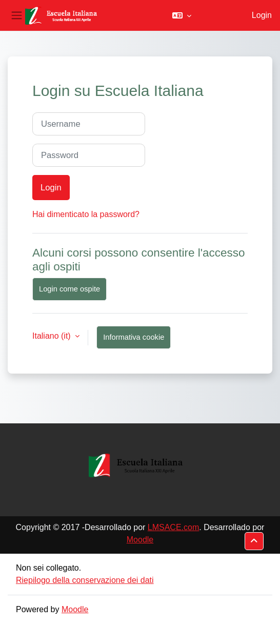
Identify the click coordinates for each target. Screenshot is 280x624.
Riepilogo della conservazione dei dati (85, 580)
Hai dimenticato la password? (85, 214)
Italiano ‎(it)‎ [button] (52, 336)
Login (262, 15)
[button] (181, 15)
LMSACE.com (173, 527)
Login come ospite (69, 289)
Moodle (140, 539)
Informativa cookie (133, 337)
